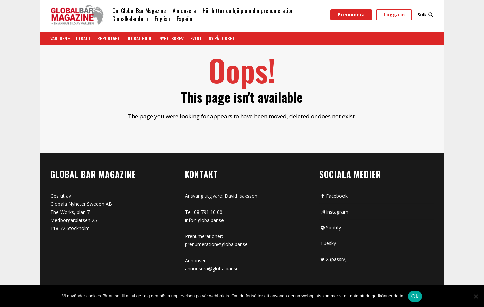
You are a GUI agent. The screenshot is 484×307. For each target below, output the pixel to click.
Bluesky (327, 243)
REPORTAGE (108, 38)
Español (185, 18)
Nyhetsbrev (171, 38)
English (162, 18)
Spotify (330, 227)
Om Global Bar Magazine (139, 10)
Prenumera (351, 14)
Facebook (333, 196)
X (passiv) (333, 259)
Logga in (394, 14)
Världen (58, 38)
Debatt (83, 38)
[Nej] (475, 297)
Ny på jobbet (222, 38)
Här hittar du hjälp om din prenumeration (248, 10)
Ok (415, 296)
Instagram (333, 211)
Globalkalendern (130, 18)
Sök (425, 14)
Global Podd (139, 38)
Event (196, 38)
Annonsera (184, 10)
